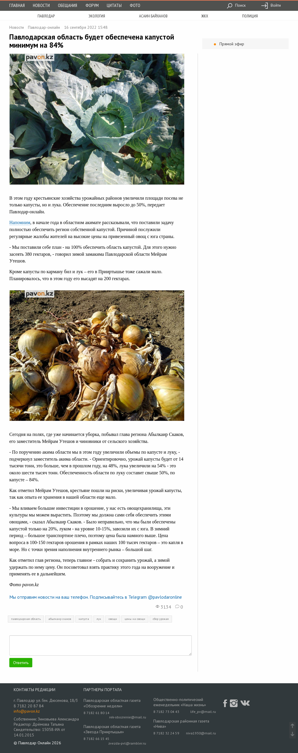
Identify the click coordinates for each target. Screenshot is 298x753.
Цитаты (114, 5)
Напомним (19, 222)
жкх (204, 16)
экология (96, 16)
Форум (92, 5)
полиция (250, 16)
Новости (41, 5)
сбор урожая (161, 619)
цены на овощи (135, 619)
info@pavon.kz (27, 711)
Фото (135, 5)
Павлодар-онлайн (44, 27)
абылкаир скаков (59, 619)
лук (99, 619)
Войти (271, 5)
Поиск (236, 5)
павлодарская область (26, 619)
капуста (84, 619)
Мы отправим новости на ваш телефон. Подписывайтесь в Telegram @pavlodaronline (95, 597)
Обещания (67, 5)
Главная (17, 5)
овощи (113, 619)
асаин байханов (153, 16)
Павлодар (46, 16)
